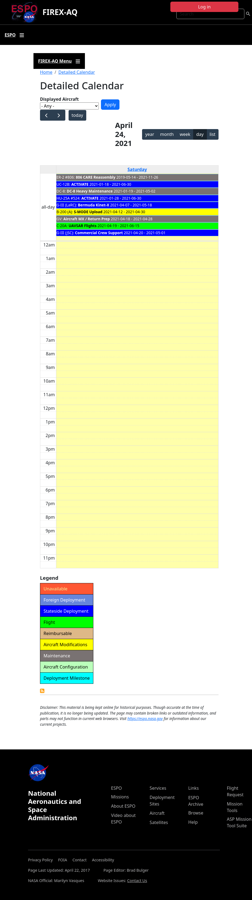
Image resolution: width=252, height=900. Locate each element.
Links (193, 788)
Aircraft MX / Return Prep (86, 218)
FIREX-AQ (60, 12)
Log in (204, 7)
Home (46, 72)
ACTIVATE (79, 184)
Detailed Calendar (76, 72)
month (167, 134)
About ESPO (123, 806)
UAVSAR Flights (83, 225)
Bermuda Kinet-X (93, 205)
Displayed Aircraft (59, 99)
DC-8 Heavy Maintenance (90, 191)
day (200, 134)
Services (158, 788)
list (213, 134)
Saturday (137, 169)
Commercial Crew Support (99, 232)
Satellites (159, 822)
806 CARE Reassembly (96, 177)
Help (193, 822)
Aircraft (157, 813)
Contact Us (137, 880)
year (149, 134)
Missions (120, 797)
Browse (195, 813)
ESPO (116, 788)
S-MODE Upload (88, 211)
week (185, 134)
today (77, 115)
